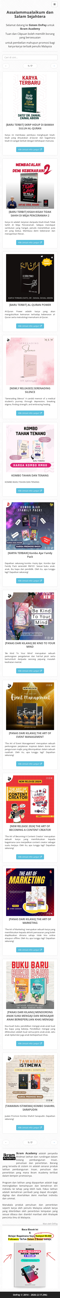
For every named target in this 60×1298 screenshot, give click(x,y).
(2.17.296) (42, 1294)
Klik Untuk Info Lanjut (30, 149)
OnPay (16, 1294)
